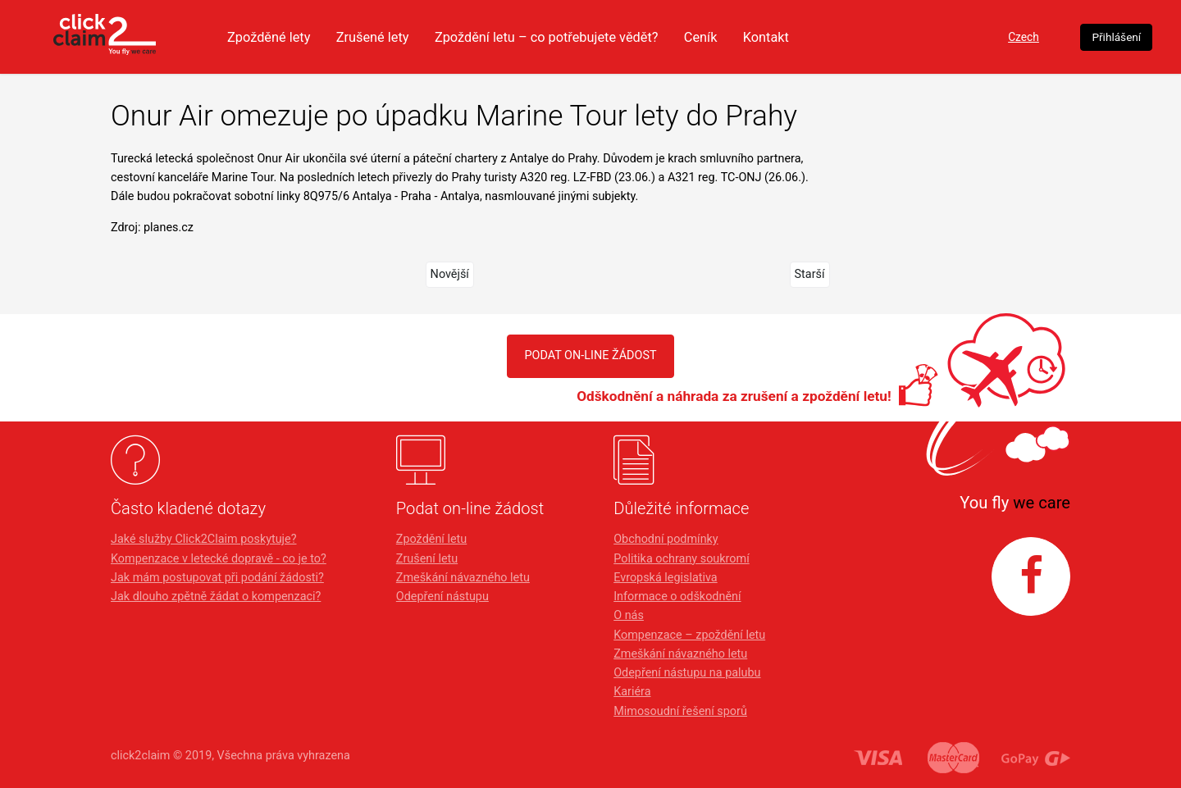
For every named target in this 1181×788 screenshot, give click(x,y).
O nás (628, 615)
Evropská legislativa (665, 578)
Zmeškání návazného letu (463, 578)
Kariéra (631, 692)
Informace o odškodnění (677, 597)
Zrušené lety (447, 37)
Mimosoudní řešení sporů (680, 711)
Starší (810, 274)
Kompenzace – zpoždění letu (689, 635)
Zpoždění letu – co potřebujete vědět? (629, 37)
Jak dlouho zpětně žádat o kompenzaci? (216, 597)
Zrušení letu (427, 559)
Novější (450, 274)
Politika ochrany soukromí (681, 559)
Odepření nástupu (442, 597)
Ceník (791, 37)
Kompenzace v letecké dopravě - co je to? (218, 559)
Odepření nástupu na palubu (686, 673)
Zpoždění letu (431, 539)
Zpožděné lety (338, 37)
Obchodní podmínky (665, 539)
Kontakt (859, 37)
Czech (962, 37)
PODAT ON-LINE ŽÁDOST (590, 355)
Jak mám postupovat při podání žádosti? (217, 578)
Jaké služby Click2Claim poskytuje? (204, 539)
